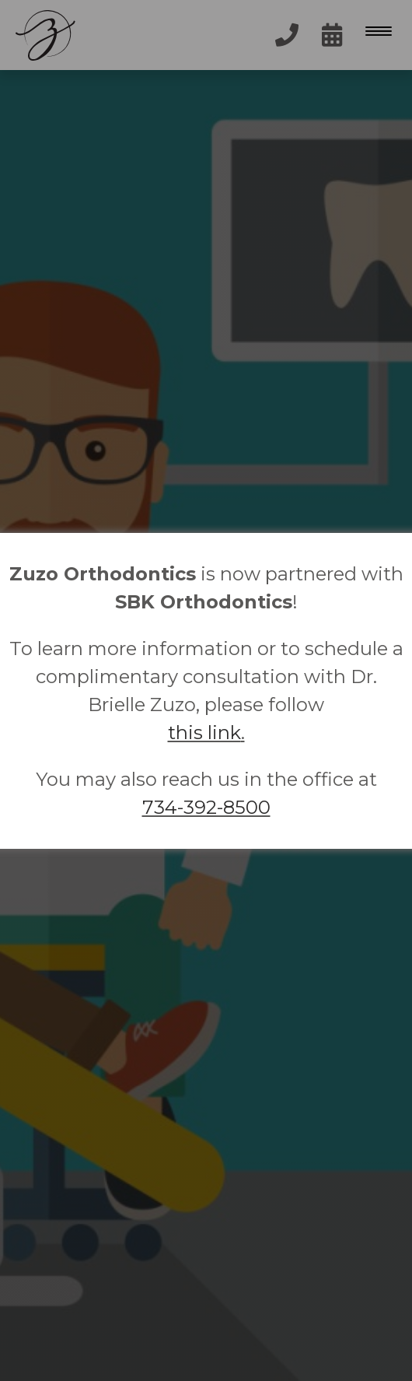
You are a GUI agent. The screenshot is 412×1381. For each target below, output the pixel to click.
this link (204, 732)
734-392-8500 (206, 807)
